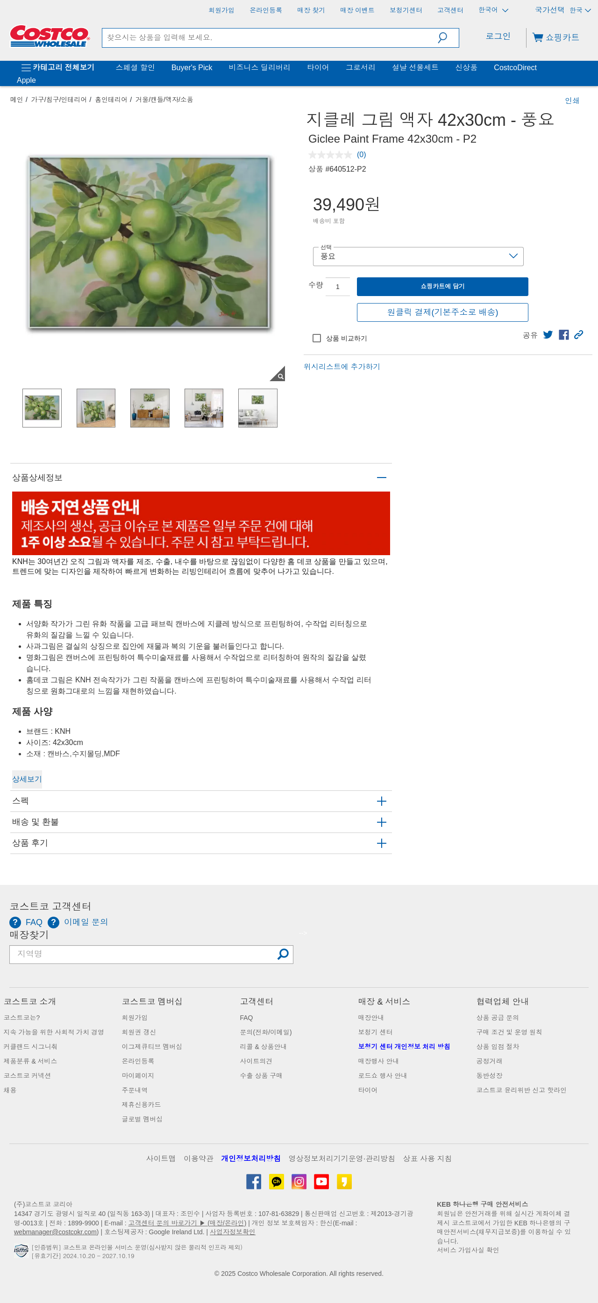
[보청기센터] (406, 10)
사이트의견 (256, 1061)
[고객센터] (450, 10)
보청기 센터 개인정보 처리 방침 (404, 1046)
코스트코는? (22, 1017)
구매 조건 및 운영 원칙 (510, 1032)
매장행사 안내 (378, 1061)
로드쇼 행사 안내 (383, 1075)
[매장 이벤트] (357, 10)
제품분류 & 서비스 (30, 1061)
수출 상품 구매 (261, 1075)
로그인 (498, 36)
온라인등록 (138, 1061)
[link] (548, 335)
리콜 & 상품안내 (263, 1046)
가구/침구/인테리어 (59, 99)
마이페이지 (138, 1075)
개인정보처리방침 (251, 1159)
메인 (16, 99)
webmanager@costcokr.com (55, 1232)
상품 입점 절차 (498, 1046)
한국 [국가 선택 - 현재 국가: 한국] (580, 10)
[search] (270, 38)
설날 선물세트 (415, 68)
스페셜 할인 (135, 68)
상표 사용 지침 (427, 1159)
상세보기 (27, 779)
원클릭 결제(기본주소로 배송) (442, 312)
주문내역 (135, 1090)
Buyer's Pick (192, 68)
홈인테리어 (111, 99)
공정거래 (490, 1061)
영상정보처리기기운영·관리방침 (342, 1159)
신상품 (466, 68)
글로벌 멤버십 (142, 1119)
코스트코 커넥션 (27, 1075)
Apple (26, 80)
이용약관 (199, 1159)
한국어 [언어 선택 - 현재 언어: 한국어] (493, 10)
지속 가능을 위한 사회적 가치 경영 (54, 1032)
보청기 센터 (375, 1032)
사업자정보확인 (233, 1232)
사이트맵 (161, 1159)
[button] (448, 38)
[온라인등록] (265, 10)
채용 (10, 1090)
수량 (315, 285)
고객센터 (257, 1001)
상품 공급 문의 (498, 1017)
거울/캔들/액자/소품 (164, 99)
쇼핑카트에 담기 (442, 286)
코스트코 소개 (30, 1001)
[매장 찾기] (311, 10)
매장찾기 (29, 935)
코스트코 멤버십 (152, 1001)
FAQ (246, 1017)
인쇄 (572, 101)
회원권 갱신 (139, 1032)
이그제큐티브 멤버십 (152, 1046)
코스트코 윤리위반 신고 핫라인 (522, 1090)
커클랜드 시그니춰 (31, 1046)
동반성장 (490, 1075)
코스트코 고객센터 (50, 906)
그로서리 (361, 68)
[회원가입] (221, 10)
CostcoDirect (515, 68)
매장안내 (371, 1017)
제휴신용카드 (141, 1104)
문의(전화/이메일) (266, 1032)
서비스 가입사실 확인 (468, 1250)
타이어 (318, 68)
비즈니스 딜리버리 (259, 68)
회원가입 (135, 1017)
